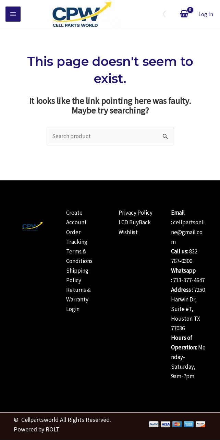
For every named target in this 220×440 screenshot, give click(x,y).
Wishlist (128, 232)
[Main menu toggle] (13, 14)
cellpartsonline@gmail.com (188, 231)
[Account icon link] (205, 14)
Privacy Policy (135, 212)
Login (73, 309)
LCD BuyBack (135, 222)
